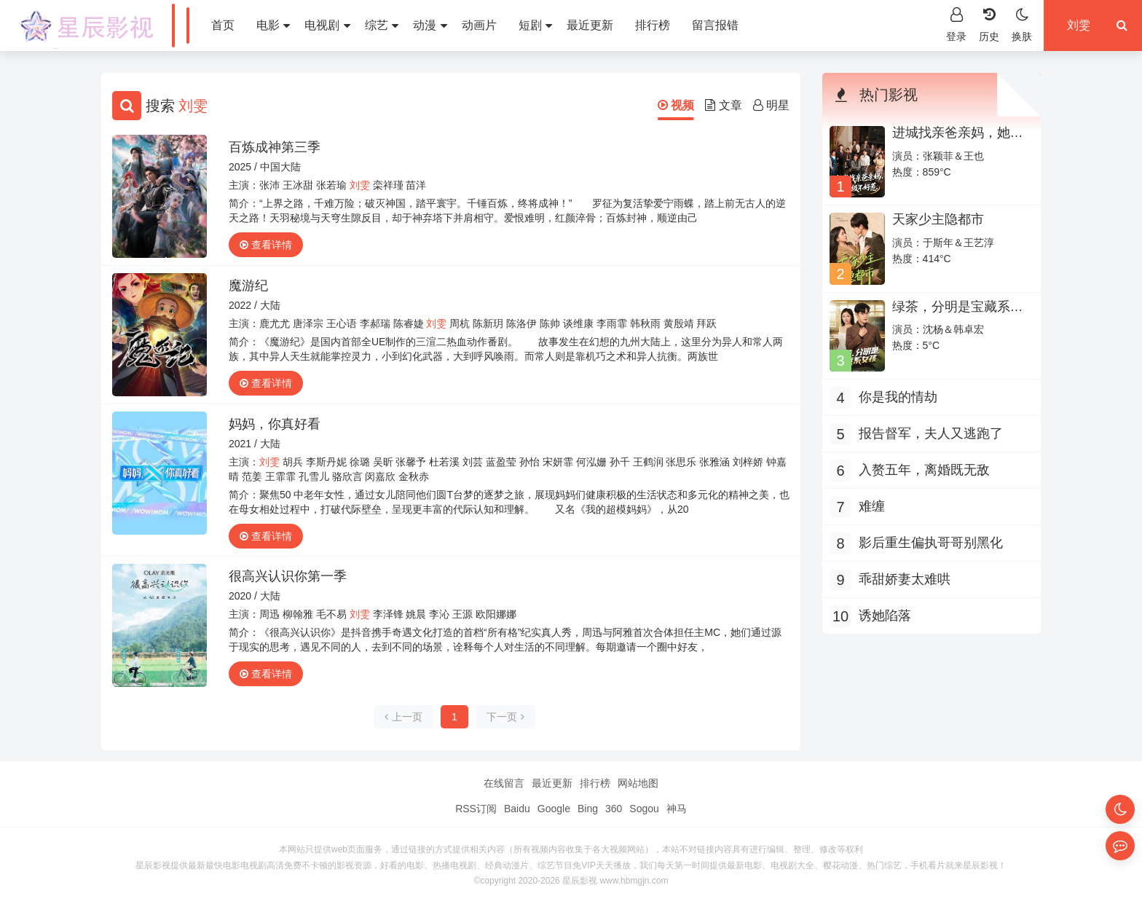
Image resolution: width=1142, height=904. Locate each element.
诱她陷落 (885, 615)
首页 (223, 25)
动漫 (429, 25)
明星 (771, 105)
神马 (676, 808)
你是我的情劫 (898, 397)
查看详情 (266, 245)
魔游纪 (248, 285)
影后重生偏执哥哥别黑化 (931, 542)
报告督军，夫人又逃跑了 (931, 433)
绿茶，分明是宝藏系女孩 (957, 314)
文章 (723, 105)
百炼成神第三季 (274, 147)
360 (613, 808)
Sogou (643, 808)
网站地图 (638, 783)
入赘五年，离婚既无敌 (924, 470)
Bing (588, 808)
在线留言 (504, 783)
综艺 (381, 25)
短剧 (535, 25)
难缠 (872, 506)
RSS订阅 (476, 808)
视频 (676, 105)
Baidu (517, 808)
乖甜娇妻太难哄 (904, 579)
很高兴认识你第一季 (288, 576)
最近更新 (590, 25)
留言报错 (715, 25)
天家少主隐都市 (938, 219)
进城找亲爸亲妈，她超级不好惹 (957, 139)
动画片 (479, 25)
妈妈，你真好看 (274, 424)
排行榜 (652, 25)
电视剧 (327, 25)
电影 (273, 25)
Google (553, 808)
